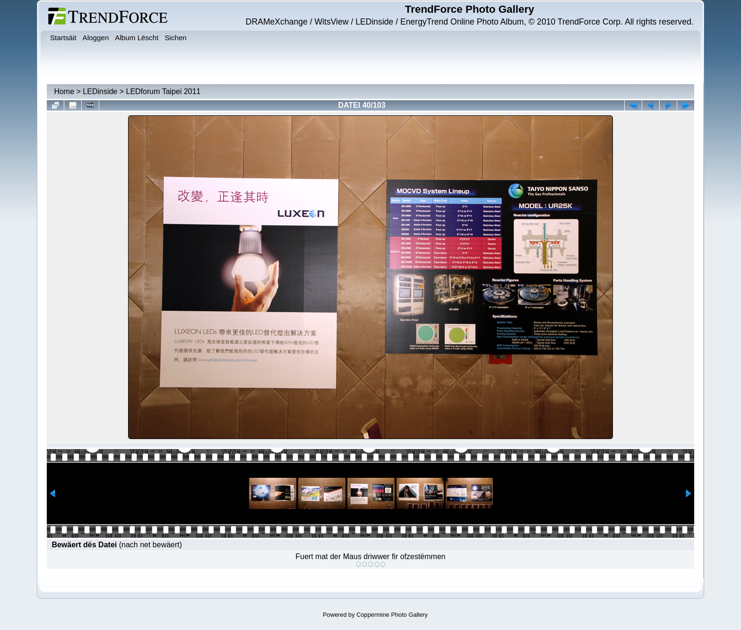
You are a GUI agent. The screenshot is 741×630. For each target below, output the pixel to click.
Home (64, 91)
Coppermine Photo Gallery (392, 614)
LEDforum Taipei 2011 (163, 91)
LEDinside (100, 91)
